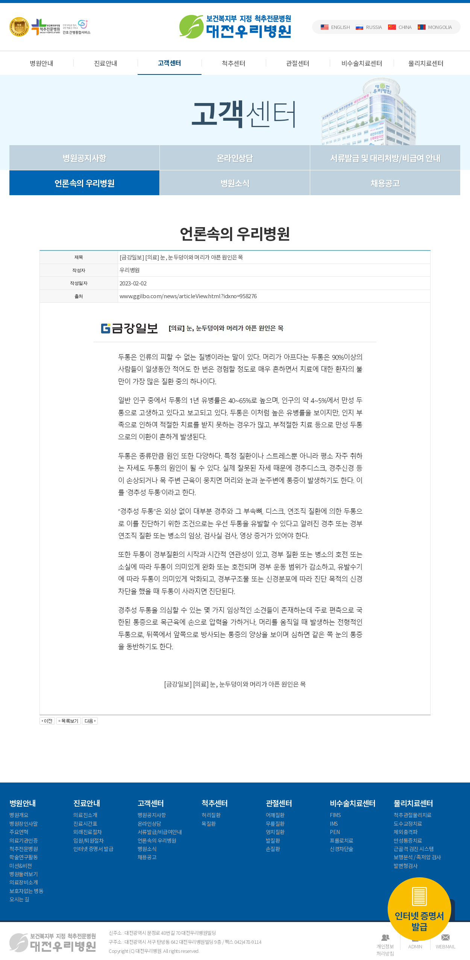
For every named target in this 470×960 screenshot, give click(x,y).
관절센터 (297, 63)
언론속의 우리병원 (84, 183)
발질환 (273, 840)
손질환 (273, 848)
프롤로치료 (341, 840)
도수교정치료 (408, 823)
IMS (334, 823)
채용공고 (385, 183)
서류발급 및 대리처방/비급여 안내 (385, 158)
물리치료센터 (425, 63)
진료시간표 (85, 823)
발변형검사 (405, 865)
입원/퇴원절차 (88, 840)
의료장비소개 (23, 882)
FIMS (335, 815)
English (340, 26)
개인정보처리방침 (385, 946)
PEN (335, 832)
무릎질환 (275, 823)
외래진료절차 (87, 832)
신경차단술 (341, 848)
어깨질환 (275, 815)
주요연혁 (18, 832)
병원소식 (234, 183)
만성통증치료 (408, 840)
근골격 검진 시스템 (414, 848)
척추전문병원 (23, 848)
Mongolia (440, 26)
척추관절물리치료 (413, 815)
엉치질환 (275, 832)
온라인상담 (235, 158)
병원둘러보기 (23, 874)
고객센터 (169, 62)
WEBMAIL (445, 946)
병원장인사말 (23, 823)
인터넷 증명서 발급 (419, 908)
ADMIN (415, 946)
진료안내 (105, 63)
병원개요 (18, 815)
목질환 (209, 823)
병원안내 (41, 63)
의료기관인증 (23, 840)
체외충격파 (405, 832)
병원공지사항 (84, 158)
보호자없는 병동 (26, 891)
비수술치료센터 (361, 63)
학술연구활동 (23, 857)
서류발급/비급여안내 (160, 832)
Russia (374, 26)
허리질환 (211, 815)
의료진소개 (85, 815)
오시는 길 (19, 899)
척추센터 (233, 63)
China (405, 26)
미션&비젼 (20, 865)
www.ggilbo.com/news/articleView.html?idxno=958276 (188, 296)
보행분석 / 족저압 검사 (417, 857)
